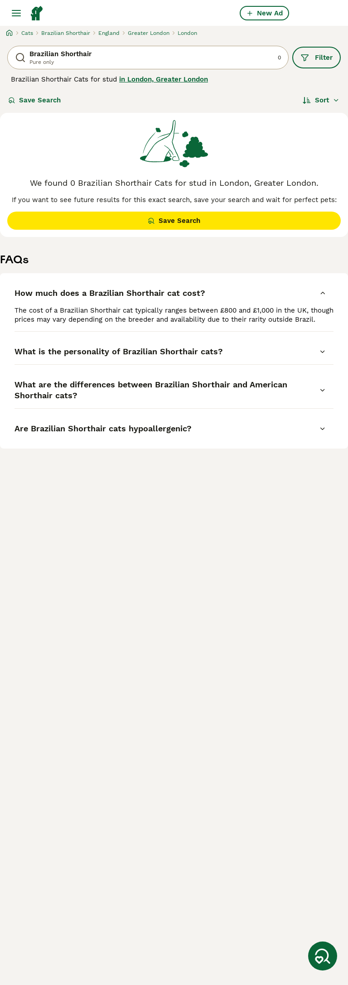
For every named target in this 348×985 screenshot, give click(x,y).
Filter (316, 57)
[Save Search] (322, 956)
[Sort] (321, 100)
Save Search (34, 100)
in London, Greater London (163, 79)
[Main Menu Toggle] (16, 13)
